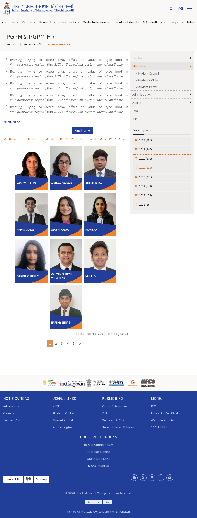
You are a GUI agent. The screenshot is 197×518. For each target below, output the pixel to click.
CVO (135, 111)
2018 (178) (145, 186)
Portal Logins (62, 427)
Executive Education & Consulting (137, 22)
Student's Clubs (147, 80)
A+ (107, 502)
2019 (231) (145, 177)
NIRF (56, 406)
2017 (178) (145, 195)
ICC (153, 406)
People (27, 22)
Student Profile (33, 44)
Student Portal (146, 87)
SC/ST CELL (159, 427)
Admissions (11, 406)
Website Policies (163, 420)
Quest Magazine (98, 458)
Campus (175, 22)
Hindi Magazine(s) (98, 451)
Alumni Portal (62, 420)
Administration (142, 95)
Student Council (147, 74)
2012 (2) (143, 204)
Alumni (136, 103)
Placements (67, 22)
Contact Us (13, 479)
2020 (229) (145, 168)
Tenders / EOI (13, 420)
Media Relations (94, 22)
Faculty (137, 58)
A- (89, 502)
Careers (8, 413)
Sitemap (41, 479)
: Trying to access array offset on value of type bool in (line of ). (69, 62)
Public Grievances (114, 406)
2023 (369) (145, 140)
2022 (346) (145, 149)
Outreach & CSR (113, 420)
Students (12, 44)
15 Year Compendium (99, 444)
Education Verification (167, 413)
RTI (104, 413)
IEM (134, 119)
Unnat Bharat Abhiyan (118, 427)
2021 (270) (145, 158)
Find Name (82, 130)
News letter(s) (98, 465)
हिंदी (28, 479)
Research (45, 22)
